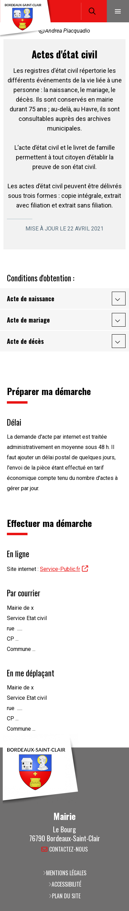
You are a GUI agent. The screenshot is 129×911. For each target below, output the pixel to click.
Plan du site (66, 896)
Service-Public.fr (60, 569)
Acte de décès (25, 341)
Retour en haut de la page (113, 747)
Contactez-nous (68, 849)
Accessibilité (66, 884)
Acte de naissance (30, 298)
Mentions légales (66, 873)
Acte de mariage (28, 319)
